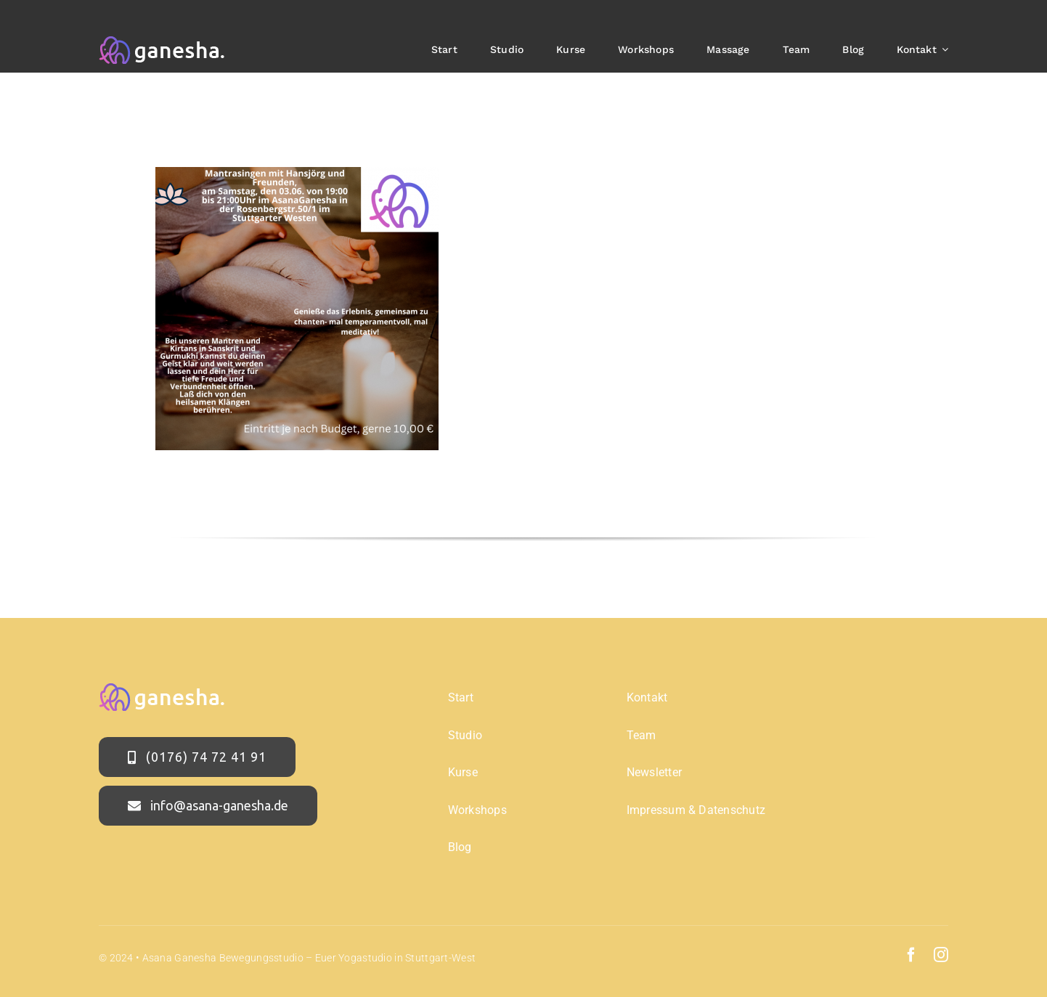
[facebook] (911, 955)
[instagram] (941, 955)
